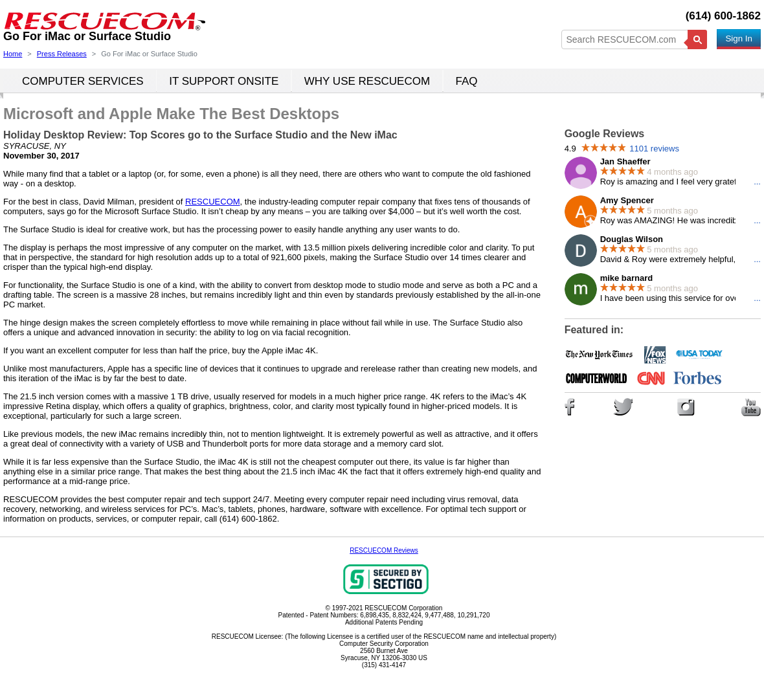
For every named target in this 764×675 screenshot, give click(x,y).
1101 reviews (654, 148)
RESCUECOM (212, 201)
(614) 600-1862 (723, 16)
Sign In (738, 38)
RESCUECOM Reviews (384, 550)
